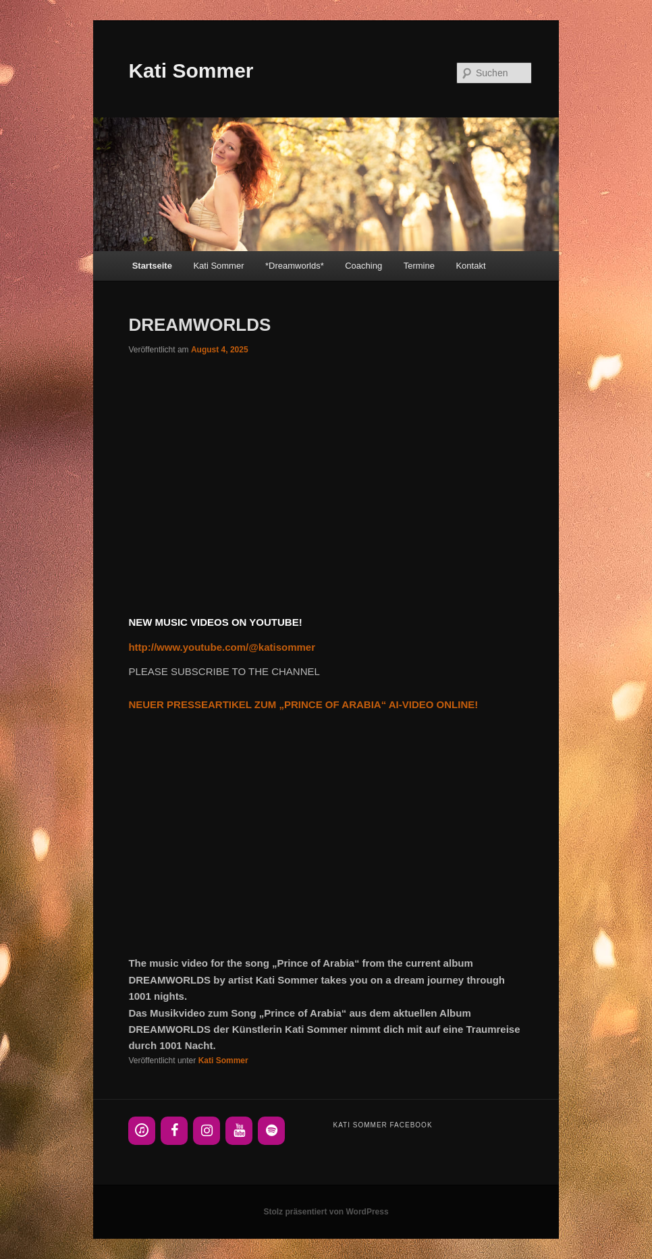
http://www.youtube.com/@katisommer (221, 647)
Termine (419, 266)
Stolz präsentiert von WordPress (325, 1211)
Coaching (363, 266)
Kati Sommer (190, 70)
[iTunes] (141, 1131)
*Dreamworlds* (294, 266)
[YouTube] (238, 1131)
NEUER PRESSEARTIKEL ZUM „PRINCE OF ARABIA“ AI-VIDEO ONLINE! (303, 704)
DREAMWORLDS (199, 325)
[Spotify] (271, 1131)
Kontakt (470, 266)
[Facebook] (174, 1131)
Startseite (152, 266)
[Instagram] (206, 1131)
